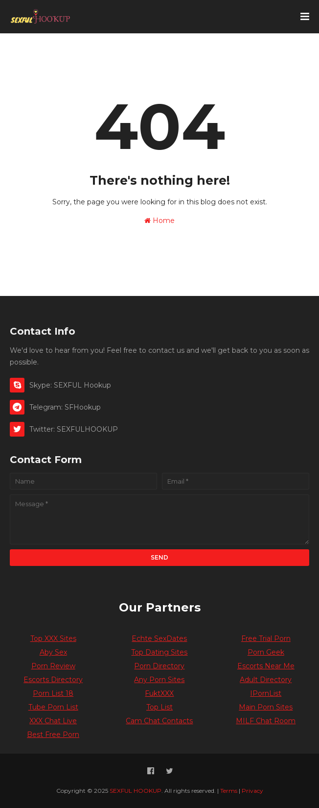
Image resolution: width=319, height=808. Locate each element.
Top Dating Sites (159, 652)
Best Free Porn (53, 734)
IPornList (265, 693)
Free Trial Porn (266, 638)
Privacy (252, 790)
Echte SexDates (159, 638)
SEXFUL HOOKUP (135, 790)
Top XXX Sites (53, 638)
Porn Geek (266, 652)
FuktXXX (159, 693)
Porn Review (53, 665)
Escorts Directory (53, 679)
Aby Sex (53, 652)
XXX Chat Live (53, 720)
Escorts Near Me (266, 665)
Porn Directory (159, 665)
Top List (159, 707)
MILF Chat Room (266, 720)
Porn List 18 (53, 693)
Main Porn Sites (266, 707)
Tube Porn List (53, 707)
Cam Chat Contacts (159, 720)
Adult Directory (266, 679)
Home (159, 220)
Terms (228, 790)
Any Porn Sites (159, 679)
